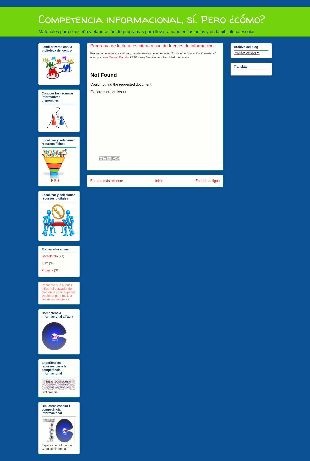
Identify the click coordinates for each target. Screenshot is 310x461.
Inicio (159, 181)
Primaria (47, 270)
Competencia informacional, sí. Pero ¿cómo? (151, 19)
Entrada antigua (207, 181)
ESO (45, 263)
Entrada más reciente (106, 181)
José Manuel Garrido (115, 57)
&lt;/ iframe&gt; (148, 108)
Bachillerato (50, 256)
